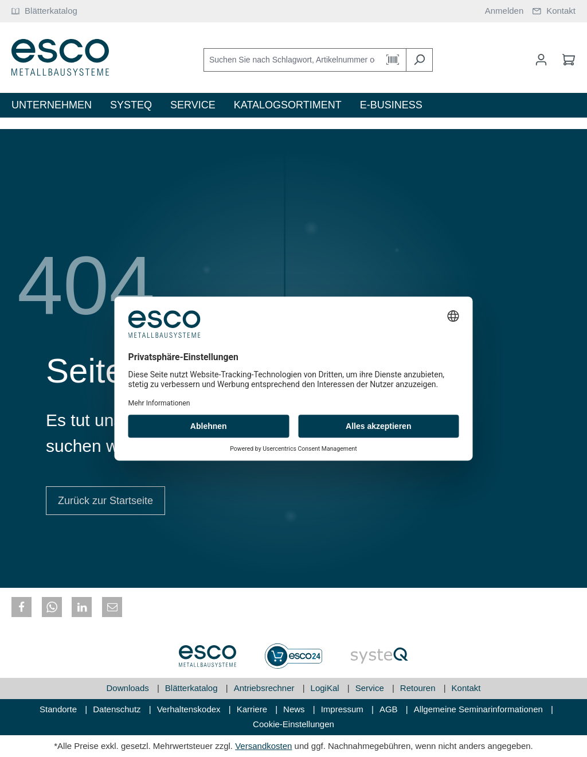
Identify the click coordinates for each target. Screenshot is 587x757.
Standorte (59, 709)
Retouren (419, 688)
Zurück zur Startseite (105, 500)
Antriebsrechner (265, 688)
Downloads (129, 688)
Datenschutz (118, 709)
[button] (21, 607)
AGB (389, 709)
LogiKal (326, 688)
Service (370, 688)
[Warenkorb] (565, 59)
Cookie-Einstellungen (293, 724)
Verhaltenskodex (190, 709)
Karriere (253, 709)
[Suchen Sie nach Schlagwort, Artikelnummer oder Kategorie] (292, 60)
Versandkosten (263, 746)
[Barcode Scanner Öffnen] (392, 60)
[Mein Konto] (541, 59)
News (295, 709)
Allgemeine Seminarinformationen (479, 709)
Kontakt (466, 688)
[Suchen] (419, 60)
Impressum (343, 709)
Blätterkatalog (192, 688)
